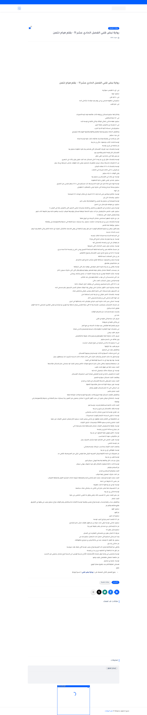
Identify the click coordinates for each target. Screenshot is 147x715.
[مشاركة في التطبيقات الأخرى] (93, 592)
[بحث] (19, 8)
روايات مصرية (114, 28)
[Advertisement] (73, 20)
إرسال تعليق (112, 668)
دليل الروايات (109, 711)
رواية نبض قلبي (87, 572)
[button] (110, 592)
